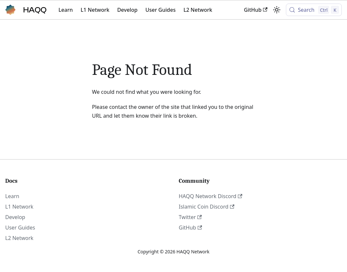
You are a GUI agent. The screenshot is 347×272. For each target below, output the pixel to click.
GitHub (255, 9)
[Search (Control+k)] (314, 10)
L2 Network (197, 9)
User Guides (160, 9)
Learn (65, 9)
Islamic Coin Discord (206, 206)
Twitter (190, 217)
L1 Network (95, 9)
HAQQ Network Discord (210, 196)
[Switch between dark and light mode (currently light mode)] (277, 10)
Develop (127, 9)
